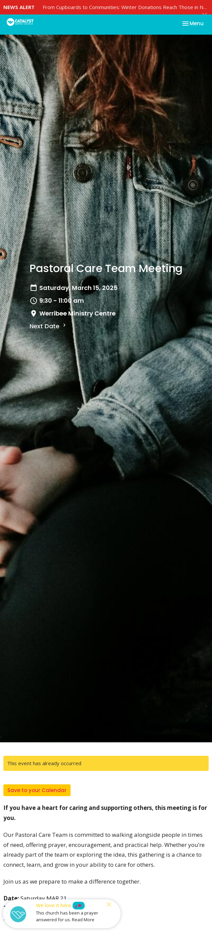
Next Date (49, 326)
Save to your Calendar (37, 790)
